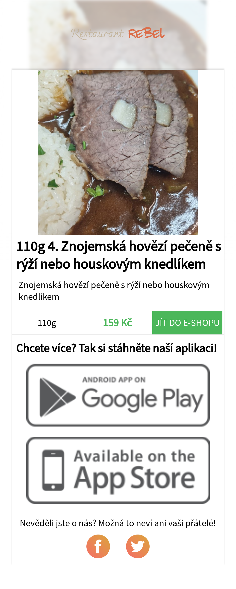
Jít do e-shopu (187, 322)
